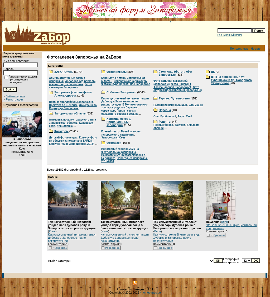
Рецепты (165, 121)
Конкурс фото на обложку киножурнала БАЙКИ (73, 139)
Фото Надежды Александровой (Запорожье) (172, 86)
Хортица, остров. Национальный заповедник (119, 122)
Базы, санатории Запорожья (71, 86)
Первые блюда (163, 124)
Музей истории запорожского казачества (121, 133)
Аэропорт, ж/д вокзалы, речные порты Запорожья (72, 83)
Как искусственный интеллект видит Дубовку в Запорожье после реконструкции (125, 101)
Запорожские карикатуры (130, 81)
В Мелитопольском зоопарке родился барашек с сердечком (124, 107)
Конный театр (110, 131)
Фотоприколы (117, 71)
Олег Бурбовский (164, 116)
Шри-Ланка (196, 104)
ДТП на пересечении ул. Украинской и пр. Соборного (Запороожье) (231, 80)
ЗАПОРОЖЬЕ (63, 71)
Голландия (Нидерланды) (170, 104)
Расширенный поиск (230, 34)
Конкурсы (61, 131)
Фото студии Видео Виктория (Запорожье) (177, 89)
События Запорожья (121, 92)
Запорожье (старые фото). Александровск (73, 94)
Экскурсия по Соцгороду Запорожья (73, 107)
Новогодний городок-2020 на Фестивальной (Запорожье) (120, 150)
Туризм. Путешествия (174, 98)
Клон (52, 231)
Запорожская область (70, 113)
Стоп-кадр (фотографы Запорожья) (175, 73)
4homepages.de (150, 292)
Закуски (180, 124)
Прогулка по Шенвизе (63, 105)
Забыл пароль (15, 96)
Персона (165, 110)
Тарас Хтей (185, 116)
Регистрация (14, 99)
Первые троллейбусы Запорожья (71, 101)
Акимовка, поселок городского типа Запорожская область (72, 121)
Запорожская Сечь (113, 137)
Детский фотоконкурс (63, 137)
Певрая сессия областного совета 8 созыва (119, 112)
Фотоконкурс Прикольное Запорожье (125, 84)
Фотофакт (114, 142)
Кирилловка (65, 125)
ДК (213, 71)
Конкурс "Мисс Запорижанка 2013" (71, 143)
